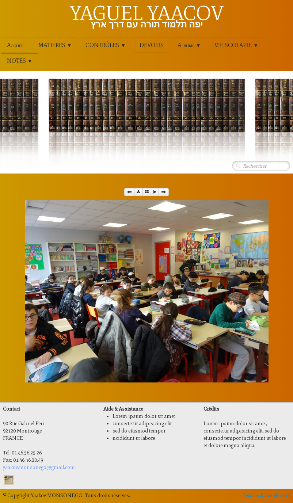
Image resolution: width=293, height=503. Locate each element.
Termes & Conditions (266, 495)
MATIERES (55, 45)
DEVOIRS (152, 45)
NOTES (19, 60)
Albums (189, 45)
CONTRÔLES (105, 45)
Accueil (15, 45)
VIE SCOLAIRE (236, 45)
